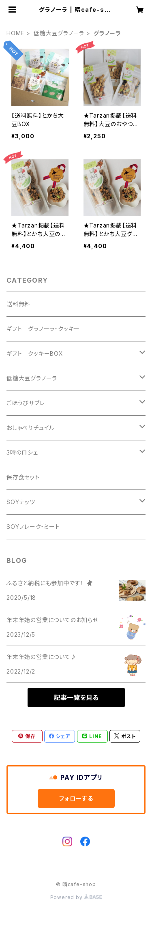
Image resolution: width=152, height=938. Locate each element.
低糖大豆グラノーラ (59, 33)
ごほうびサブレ (25, 402)
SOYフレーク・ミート (33, 526)
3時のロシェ (22, 452)
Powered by (76, 897)
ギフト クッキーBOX (34, 353)
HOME (15, 33)
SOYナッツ (20, 501)
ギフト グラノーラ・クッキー (43, 328)
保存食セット (23, 477)
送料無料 (18, 304)
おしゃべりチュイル (30, 427)
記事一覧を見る (76, 697)
